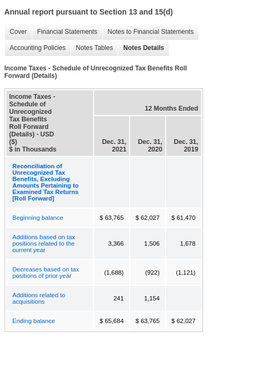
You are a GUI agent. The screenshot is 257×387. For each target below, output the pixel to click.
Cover (15, 32)
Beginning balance (37, 217)
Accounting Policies (35, 48)
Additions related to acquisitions (38, 298)
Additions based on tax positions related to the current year (43, 243)
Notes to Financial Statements (148, 32)
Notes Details (141, 48)
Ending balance (33, 321)
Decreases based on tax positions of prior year (45, 272)
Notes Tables (91, 48)
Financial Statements (64, 32)
